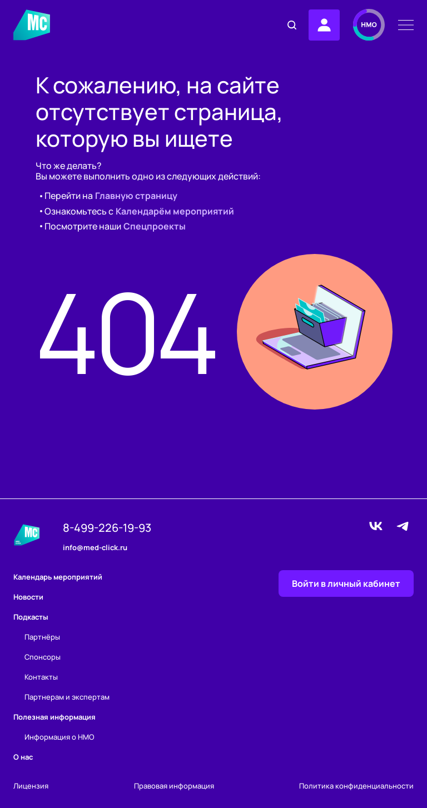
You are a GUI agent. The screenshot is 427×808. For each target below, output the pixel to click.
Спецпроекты (154, 226)
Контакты (41, 677)
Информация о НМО (59, 737)
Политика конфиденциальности (356, 786)
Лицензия (30, 786)
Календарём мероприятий (175, 211)
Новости (28, 597)
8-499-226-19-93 (107, 528)
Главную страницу (136, 196)
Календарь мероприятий (57, 577)
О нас (23, 757)
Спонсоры (42, 657)
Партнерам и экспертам (67, 697)
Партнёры (42, 637)
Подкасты (30, 617)
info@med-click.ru (95, 547)
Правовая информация (174, 786)
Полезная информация (54, 717)
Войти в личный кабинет (346, 583)
